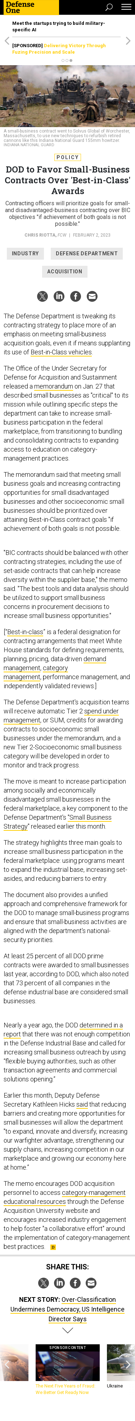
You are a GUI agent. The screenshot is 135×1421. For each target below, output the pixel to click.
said (82, 1104)
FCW (62, 235)
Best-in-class (25, 632)
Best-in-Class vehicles (61, 352)
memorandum (53, 386)
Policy (68, 157)
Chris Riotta (39, 235)
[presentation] (7, 1370)
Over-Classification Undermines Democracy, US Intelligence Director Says (67, 1309)
